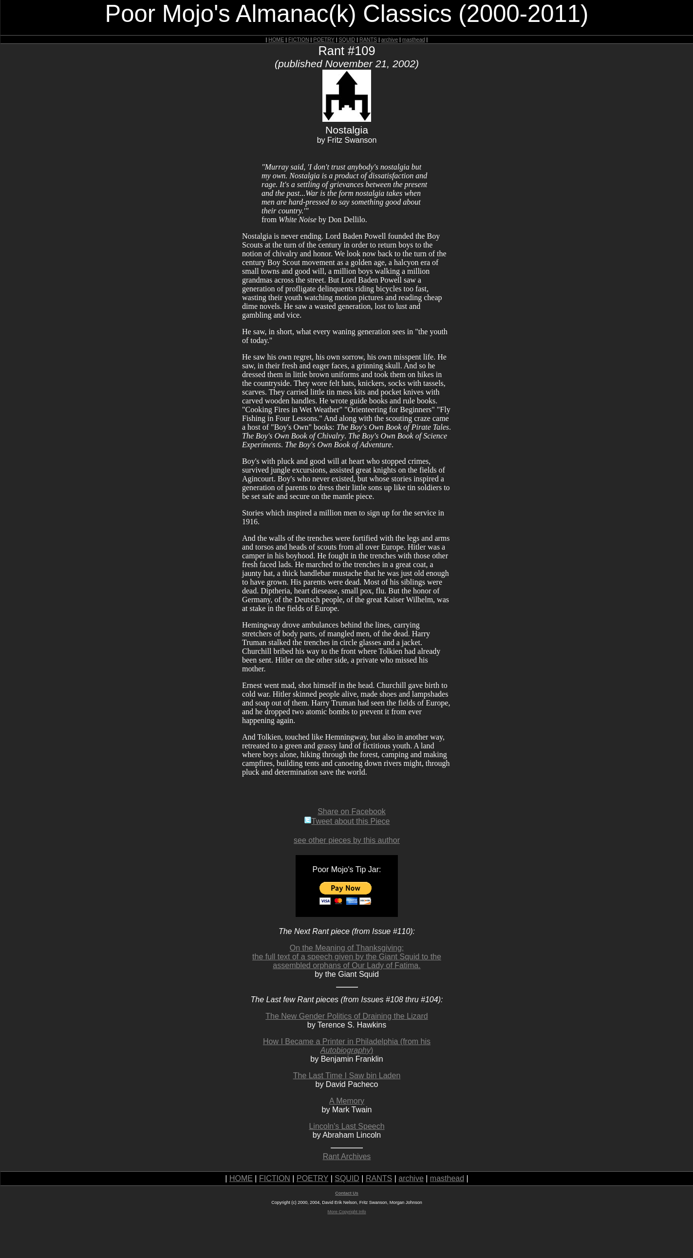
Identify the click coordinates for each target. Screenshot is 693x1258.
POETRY (323, 39)
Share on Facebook (352, 811)
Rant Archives (347, 1156)
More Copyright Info (346, 1211)
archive (389, 39)
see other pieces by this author (347, 840)
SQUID (346, 39)
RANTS (368, 39)
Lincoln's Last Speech (346, 1126)
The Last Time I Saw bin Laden (347, 1075)
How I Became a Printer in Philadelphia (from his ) (347, 1045)
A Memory (346, 1101)
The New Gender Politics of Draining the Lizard (346, 1016)
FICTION (298, 39)
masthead (413, 39)
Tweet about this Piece (347, 821)
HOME (276, 39)
